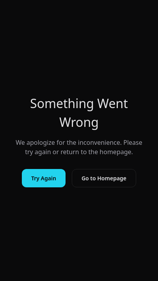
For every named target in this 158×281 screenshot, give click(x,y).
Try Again (43, 178)
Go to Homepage (104, 178)
